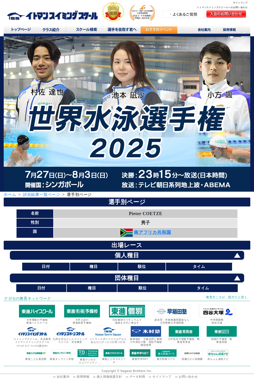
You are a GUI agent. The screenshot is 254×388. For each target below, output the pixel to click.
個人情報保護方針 (109, 376)
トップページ (21, 30)
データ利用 (137, 376)
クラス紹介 (53, 31)
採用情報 (231, 30)
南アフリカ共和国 (152, 232)
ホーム (10, 194)
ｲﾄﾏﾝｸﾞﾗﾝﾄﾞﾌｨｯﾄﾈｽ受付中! (32, 346)
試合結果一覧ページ (41, 194)
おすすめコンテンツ (158, 31)
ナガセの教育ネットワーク (27, 298)
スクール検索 (87, 30)
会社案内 (204, 30)
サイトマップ (240, 2)
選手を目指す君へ (121, 30)
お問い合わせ (188, 376)
